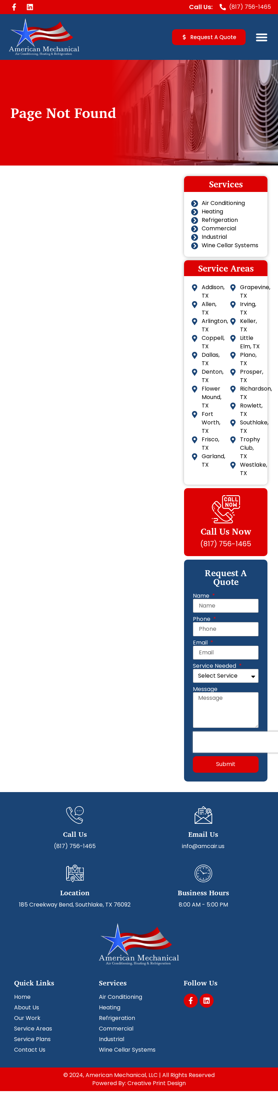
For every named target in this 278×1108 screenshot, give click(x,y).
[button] (262, 37)
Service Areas (33, 1028)
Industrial (111, 1039)
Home (22, 997)
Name (202, 596)
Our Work (27, 1018)
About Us (26, 1007)
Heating (109, 1007)
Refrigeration (117, 1018)
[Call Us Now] (226, 509)
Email (201, 643)
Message (205, 689)
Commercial (116, 1028)
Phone (202, 619)
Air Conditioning (120, 997)
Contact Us (29, 1049)
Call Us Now (226, 531)
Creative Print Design (156, 1083)
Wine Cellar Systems (127, 1049)
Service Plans (32, 1039)
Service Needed (215, 666)
